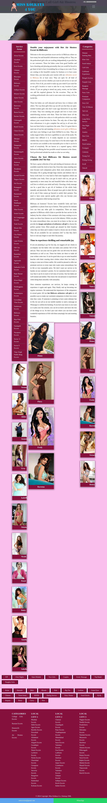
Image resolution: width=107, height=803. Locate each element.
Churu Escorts (19, 131)
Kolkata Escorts (36, 786)
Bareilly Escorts (36, 730)
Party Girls (86, 92)
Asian (7, 690)
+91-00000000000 (89, 2)
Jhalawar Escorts (17, 163)
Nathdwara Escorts (17, 307)
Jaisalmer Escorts (17, 61)
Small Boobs (85, 695)
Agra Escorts (35, 727)
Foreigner (85, 148)
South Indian (86, 63)
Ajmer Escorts (19, 98)
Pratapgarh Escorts (17, 188)
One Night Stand (85, 127)
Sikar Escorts (18, 209)
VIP (6, 677)
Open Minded (36, 677)
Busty (20, 700)
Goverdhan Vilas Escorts (18, 301)
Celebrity (85, 152)
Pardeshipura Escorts (18, 294)
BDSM (36, 695)
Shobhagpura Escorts (18, 288)
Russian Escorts (17, 724)
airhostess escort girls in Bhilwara (65, 129)
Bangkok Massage (85, 87)
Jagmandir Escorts (17, 262)
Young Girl (86, 156)
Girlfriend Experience (86, 73)
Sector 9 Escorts (17, 347)
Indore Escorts (60, 786)
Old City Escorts (17, 249)
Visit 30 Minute (87, 107)
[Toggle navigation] (93, 6)
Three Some (22, 695)
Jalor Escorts (18, 102)
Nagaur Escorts (19, 179)
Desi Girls (85, 136)
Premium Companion (86, 98)
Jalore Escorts (18, 158)
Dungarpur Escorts (17, 146)
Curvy (32, 700)
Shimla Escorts (84, 763)
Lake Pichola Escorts (18, 242)
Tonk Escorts (18, 224)
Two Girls (52, 677)
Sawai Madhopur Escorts (17, 203)
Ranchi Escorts (84, 773)
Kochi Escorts (60, 783)
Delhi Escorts (35, 725)
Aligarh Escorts (36, 743)
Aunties (84, 132)
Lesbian (80, 690)
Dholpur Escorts (17, 140)
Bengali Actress (87, 78)
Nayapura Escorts (17, 334)
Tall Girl (85, 111)
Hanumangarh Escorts (19, 153)
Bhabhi (84, 140)
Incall (84, 164)
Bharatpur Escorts (17, 78)
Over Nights (20, 677)
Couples (66, 677)
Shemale (20, 690)
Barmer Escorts (19, 116)
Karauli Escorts (19, 175)
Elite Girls (85, 59)
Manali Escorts (84, 765)
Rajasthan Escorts (17, 255)
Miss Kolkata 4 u (54, 796)
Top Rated (98, 677)
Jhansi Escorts (36, 750)
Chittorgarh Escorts (18, 121)
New (43, 700)
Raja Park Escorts (17, 321)
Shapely (7, 700)
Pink (55, 690)
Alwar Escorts (19, 56)
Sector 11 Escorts (17, 340)
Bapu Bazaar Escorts (18, 275)
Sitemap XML (66, 796)
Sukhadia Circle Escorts (19, 268)
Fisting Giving (87, 160)
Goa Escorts (59, 750)
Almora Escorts (84, 748)
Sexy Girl (85, 103)
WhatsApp (80, 800)
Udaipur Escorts (17, 71)
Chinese (7, 695)
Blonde (43, 690)
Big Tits (67, 690)
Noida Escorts (36, 758)
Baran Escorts (18, 112)
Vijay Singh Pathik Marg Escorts (18, 354)
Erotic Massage (81, 677)
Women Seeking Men (86, 54)
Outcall (84, 168)
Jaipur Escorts (60, 763)
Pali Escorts (18, 183)
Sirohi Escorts (19, 213)
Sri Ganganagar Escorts (19, 219)
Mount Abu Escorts (18, 229)
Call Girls (85, 67)
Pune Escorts (59, 730)
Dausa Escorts (19, 135)
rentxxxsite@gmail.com (27, 800)
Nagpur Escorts (84, 720)
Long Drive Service (86, 120)
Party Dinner (68, 695)
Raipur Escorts (84, 755)
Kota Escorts (18, 66)
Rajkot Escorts (84, 760)
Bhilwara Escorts (17, 84)
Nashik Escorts (84, 722)
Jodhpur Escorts (19, 90)
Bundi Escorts (19, 127)
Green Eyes (95, 690)
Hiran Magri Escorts (18, 281)
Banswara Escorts (17, 107)
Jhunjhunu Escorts (17, 170)
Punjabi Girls (86, 82)
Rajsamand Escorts (17, 195)
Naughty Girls (10, 682)
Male (32, 690)
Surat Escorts (59, 743)
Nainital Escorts (84, 735)
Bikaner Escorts (19, 94)
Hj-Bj (99, 695)
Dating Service (52, 695)
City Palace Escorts (18, 236)
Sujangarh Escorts (17, 327)
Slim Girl (85, 115)
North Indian (86, 144)
